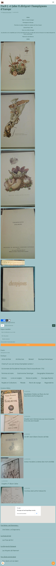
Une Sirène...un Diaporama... (11, 530)
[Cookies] (2, 563)
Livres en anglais (16, 378)
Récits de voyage (35, 383)
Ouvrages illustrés (47, 378)
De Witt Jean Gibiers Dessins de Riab (36, 437)
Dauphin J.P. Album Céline (10, 484)
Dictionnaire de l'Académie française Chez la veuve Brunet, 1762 (23, 369)
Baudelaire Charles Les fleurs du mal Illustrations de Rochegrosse (36, 395)
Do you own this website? (21, 513)
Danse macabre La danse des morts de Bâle (39, 462)
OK (53, 325)
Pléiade (22, 383)
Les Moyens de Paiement (10, 550)
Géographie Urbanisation (45, 373)
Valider (28, 344)
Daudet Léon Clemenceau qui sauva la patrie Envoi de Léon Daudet (39, 420)
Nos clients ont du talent (10, 561)
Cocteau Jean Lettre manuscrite (35, 491)
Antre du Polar (6, 359)
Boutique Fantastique (45, 359)
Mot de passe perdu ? (11, 341)
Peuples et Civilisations (9, 383)
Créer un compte (4, 341)
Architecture (20, 359)
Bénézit (31, 359)
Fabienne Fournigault (6, 12)
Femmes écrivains (8, 373)
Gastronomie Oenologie (25, 373)
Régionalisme (49, 383)
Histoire (4, 378)
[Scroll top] (53, 563)
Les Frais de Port (7, 540)
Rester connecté (6, 339)
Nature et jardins (31, 378)
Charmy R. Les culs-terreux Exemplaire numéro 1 (17, 364)
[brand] (2, 2)
